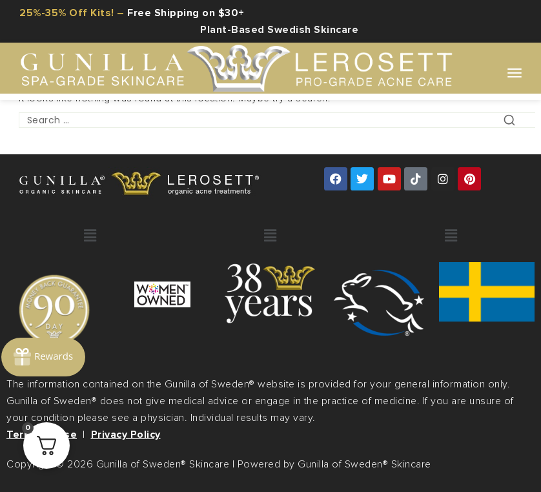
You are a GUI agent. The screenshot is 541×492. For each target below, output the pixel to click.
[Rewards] (45, 343)
